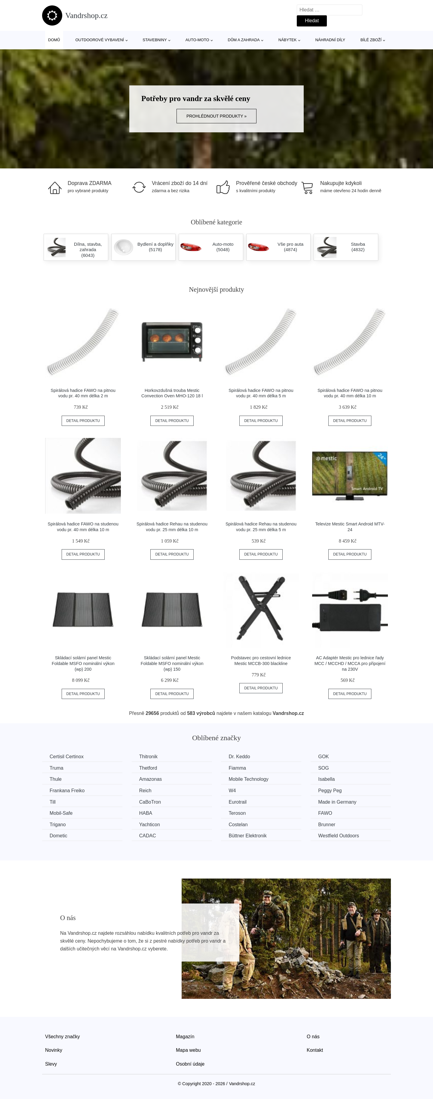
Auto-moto (197, 40)
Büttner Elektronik (247, 835)
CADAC (147, 835)
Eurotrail (238, 802)
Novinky (53, 1050)
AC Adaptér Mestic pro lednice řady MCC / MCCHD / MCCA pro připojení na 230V (350, 663)
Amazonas (150, 779)
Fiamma (237, 768)
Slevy (51, 1064)
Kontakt (315, 1050)
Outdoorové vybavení (99, 40)
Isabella (326, 779)
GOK (323, 756)
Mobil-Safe (61, 813)
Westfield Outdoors (338, 835)
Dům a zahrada (244, 40)
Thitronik (148, 756)
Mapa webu (188, 1050)
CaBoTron (150, 802)
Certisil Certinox (67, 756)
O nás (313, 1036)
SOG (323, 768)
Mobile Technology (248, 779)
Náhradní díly (330, 40)
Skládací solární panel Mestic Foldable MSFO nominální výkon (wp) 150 (172, 663)
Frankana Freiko (67, 790)
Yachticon (149, 824)
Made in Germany (337, 802)
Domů (54, 40)
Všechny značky (62, 1036)
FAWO (325, 813)
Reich (145, 790)
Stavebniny (155, 40)
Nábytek (287, 40)
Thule (56, 779)
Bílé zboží (371, 40)
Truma (56, 768)
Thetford (148, 768)
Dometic (58, 835)
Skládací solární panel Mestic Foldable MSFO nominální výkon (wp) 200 (83, 663)
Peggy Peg (330, 790)
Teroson (237, 813)
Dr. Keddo (239, 756)
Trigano (58, 824)
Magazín (185, 1036)
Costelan (238, 824)
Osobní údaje (190, 1064)
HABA (145, 813)
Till (53, 802)
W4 (232, 790)
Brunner (326, 824)
